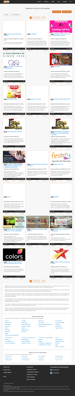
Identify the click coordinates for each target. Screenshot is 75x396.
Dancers (40, 320)
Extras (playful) (25, 339)
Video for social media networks (12, 335)
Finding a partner (42, 326)
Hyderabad (7, 359)
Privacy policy (6, 369)
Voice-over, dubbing (59, 322)
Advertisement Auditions (33, 372)
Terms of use (6, 367)
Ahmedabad (25, 359)
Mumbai (7, 356)
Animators (7, 339)
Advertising (7, 331)
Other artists (8, 337)
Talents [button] (39, 1)
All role (9, 196)
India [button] (4, 376)
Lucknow (57, 359)
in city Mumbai (15, 14)
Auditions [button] (46, 1)
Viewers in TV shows (26, 343)
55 (44, 17)
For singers (58, 320)
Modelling (56, 196)
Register (65, 1)
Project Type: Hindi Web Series (14, 131)
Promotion (24, 331)
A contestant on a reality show (45, 343)
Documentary (8, 324)
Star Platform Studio (12, 99)
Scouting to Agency (26, 326)
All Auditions (30, 367)
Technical (57, 343)
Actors (7, 320)
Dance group (41, 322)
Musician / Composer (59, 346)
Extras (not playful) (26, 341)
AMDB (52, 1)
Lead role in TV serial (36, 99)
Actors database (31, 377)
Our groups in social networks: (59, 367)
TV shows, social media (45, 337)
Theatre (6, 333)
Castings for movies (31, 369)
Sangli (39, 359)
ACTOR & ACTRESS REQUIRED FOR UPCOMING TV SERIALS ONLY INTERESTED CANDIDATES (13, 166)
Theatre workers (58, 339)
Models (24, 320)
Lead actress (57, 66)
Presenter (40, 339)
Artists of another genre (10, 343)
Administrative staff (59, 341)
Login (58, 1)
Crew (56, 337)
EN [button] (70, 1)
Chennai (40, 356)
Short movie (7, 326)
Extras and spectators (28, 337)
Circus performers (8, 341)
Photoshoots (24, 322)
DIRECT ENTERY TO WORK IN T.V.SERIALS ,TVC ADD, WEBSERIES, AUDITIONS (60, 133)
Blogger (40, 341)
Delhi (23, 356)
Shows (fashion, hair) (26, 324)
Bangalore (57, 356)
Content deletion (7, 372)
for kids (6, 14)
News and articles (31, 379)
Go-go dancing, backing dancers (45, 324)
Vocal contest (58, 326)
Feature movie (8, 322)
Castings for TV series (32, 374)
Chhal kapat (33, 34)
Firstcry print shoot (58, 164)
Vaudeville (57, 324)
